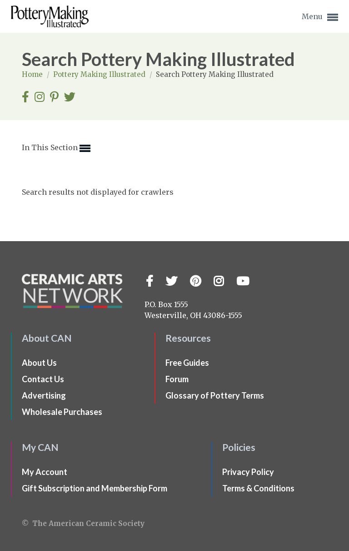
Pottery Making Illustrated (100, 74)
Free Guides (187, 363)
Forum (177, 379)
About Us (39, 363)
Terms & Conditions (258, 488)
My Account (44, 472)
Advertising (44, 395)
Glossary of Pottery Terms (214, 395)
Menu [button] (320, 17)
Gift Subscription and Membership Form (94, 488)
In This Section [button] (56, 148)
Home (33, 74)
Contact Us (43, 379)
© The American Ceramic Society (83, 523)
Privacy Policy (248, 472)
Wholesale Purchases (62, 412)
